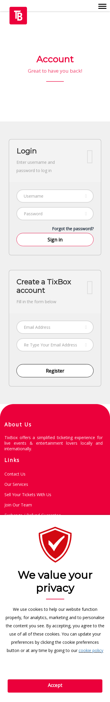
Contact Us (15, 474)
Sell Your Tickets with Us (27, 494)
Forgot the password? (73, 228)
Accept (55, 685)
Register (55, 371)
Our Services (16, 484)
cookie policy (91, 650)
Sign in (55, 239)
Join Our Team (18, 505)
